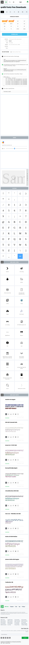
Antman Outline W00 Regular (12, 559)
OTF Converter (23, 619)
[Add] (2, 12)
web (11, 21)
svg (17, 21)
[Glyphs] (14, 12)
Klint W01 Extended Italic (11, 422)
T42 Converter (10, 623)
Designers (12, 607)
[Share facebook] (1, 638)
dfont (18, 28)
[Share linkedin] (10, 638)
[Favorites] (6, 12)
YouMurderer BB (9, 582)
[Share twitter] (5, 638)
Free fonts (2, 2)
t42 (4, 28)
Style (16, 607)
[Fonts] (26, 12)
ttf (4, 21)
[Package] (18, 12)
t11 (11, 28)
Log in (20, 2)
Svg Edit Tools (10, 619)
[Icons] (22, 12)
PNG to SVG (3, 619)
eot (24, 21)
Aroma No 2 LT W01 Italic (11, 445)
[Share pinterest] (7, 638)
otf (17, 23)
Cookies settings (24, 624)
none (24, 28)
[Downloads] (11, 414)
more (20, 256)
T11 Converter (16, 623)
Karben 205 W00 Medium (11, 536)
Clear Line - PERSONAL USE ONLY (13, 513)
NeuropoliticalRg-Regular (11, 468)
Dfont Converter (24, 623)
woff (5, 23)
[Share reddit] (3, 638)
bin (4, 26)
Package (23, 607)
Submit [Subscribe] (25, 637)
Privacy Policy (16, 624)
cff (24, 26)
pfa (24, 23)
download (14, 34)
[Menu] (13, 2)
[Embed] (15, 414)
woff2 (11, 23)
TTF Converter (16, 619)
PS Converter (23, 622)
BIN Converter (10, 622)
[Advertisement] (14, 115)
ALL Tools (9, 624)
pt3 (11, 26)
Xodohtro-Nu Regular (10, 399)
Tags (19, 607)
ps (17, 26)
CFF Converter (3, 623)
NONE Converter (3, 624)
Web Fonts (7, 607)
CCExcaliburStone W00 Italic (12, 490)
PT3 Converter (16, 622)
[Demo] (10, 12)
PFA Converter (3, 622)
